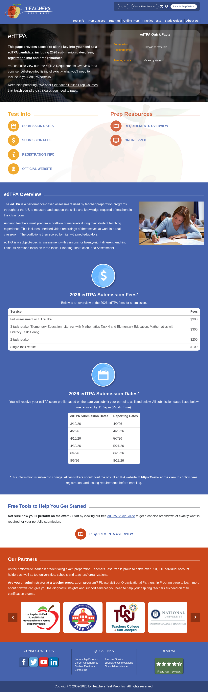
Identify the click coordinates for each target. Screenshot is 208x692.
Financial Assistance (116, 666)
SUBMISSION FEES (37, 140)
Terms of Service (114, 659)
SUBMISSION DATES (38, 126)
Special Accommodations (119, 662)
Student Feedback (85, 666)
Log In (123, 6)
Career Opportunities (86, 662)
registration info (20, 58)
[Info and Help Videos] (167, 6)
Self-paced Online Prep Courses (75, 85)
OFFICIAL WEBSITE (37, 169)
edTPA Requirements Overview (68, 66)
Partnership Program (86, 659)
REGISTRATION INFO (38, 154)
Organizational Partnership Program (146, 582)
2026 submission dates (67, 52)
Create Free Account (144, 6)
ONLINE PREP (135, 140)
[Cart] (161, 6)
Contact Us (81, 669)
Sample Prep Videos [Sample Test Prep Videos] (184, 6)
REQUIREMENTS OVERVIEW (146, 126)
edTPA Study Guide (121, 516)
